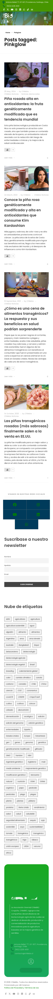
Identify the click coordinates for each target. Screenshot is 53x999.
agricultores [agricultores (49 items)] (20, 619)
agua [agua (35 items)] (32, 625)
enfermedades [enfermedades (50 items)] (12, 729)
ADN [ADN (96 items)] (8, 619)
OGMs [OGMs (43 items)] (42, 781)
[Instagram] (38, 505)
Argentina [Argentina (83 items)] (10, 638)
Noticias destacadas (30, 94)
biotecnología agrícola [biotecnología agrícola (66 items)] (15, 658)
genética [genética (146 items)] (42, 742)
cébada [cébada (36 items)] (9, 710)
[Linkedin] (38, 514)
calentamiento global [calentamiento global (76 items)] (28, 671)
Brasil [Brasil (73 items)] (32, 664)
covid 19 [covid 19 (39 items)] (9, 697)
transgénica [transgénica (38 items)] (23, 833)
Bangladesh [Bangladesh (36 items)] (24, 645)
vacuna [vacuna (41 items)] (37, 846)
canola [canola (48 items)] (39, 677)
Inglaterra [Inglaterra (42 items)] (32, 762)
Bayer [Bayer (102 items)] (36, 645)
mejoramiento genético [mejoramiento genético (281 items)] (36, 768)
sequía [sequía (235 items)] (33, 820)
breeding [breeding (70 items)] (10, 671)
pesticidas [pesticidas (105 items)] (10, 794)
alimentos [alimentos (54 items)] (35, 632)
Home (8, 33)
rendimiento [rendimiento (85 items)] (39, 807)
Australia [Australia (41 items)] (9, 645)
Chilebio (25, 91)
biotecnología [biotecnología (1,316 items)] (29, 651)
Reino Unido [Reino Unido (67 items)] (24, 807)
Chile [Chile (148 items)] (34, 684)
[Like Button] (7, 150)
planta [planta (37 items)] (9, 801)
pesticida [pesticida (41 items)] (33, 788)
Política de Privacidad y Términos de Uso (21, 988)
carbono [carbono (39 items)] (9, 684)
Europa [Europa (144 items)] (27, 736)
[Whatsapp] (26, 524)
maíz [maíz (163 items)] (43, 762)
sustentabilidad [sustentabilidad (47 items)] (36, 827)
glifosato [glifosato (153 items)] (38, 749)
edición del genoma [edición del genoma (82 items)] (14, 723)
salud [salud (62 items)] (18, 814)
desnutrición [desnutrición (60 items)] (23, 710)
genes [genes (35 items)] (17, 742)
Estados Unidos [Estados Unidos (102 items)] (12, 736)
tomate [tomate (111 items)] (9, 833)
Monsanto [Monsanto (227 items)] (35, 775)
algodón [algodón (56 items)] (9, 632)
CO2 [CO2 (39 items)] (19, 690)
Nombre (7, 557)
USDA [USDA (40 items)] (26, 846)
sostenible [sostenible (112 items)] (10, 827)
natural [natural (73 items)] (9, 781)
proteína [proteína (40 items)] (9, 807)
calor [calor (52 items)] (8, 677)
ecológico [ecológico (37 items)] (28, 716)
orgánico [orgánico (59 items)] (10, 788)
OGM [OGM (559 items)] (32, 781)
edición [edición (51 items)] (41, 716)
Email (6, 574)
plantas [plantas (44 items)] (20, 801)
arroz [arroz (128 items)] (22, 638)
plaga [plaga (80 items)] (22, 794)
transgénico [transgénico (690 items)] (38, 833)
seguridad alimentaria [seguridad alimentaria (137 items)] (15, 820)
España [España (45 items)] (27, 729)
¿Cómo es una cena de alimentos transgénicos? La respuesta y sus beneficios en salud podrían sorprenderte (26, 319)
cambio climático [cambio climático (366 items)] (23, 677)
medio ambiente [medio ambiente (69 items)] (13, 768)
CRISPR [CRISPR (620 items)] (21, 697)
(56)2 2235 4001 (13, 6)
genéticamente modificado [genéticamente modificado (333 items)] (18, 749)
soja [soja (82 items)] (43, 820)
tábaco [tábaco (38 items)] (35, 840)
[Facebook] (14, 505)
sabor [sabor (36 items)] (8, 814)
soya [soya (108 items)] (22, 827)
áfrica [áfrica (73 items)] (8, 853)
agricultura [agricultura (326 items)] (35, 619)
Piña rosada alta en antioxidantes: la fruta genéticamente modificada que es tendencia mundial (23, 109)
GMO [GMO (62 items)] (8, 755)
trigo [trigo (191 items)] (24, 840)
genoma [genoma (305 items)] (29, 742)
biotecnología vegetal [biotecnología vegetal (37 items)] (15, 664)
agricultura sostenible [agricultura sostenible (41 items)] (15, 625)
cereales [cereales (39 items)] (22, 684)
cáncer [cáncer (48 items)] (32, 703)
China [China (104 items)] (43, 684)
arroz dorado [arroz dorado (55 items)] (34, 638)
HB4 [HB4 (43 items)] (29, 755)
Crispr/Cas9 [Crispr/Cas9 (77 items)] (35, 697)
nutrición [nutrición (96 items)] (21, 781)
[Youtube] (14, 514)
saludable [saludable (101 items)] (30, 814)
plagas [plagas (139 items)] (33, 794)
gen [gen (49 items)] (7, 742)
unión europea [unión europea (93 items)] (12, 846)
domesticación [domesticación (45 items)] (12, 716)
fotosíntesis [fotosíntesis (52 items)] (40, 736)
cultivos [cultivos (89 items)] (20, 703)
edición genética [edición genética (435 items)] (36, 723)
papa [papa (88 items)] (21, 788)
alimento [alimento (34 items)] (22, 632)
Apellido (7, 565)
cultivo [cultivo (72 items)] (9, 703)
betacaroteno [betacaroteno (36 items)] (12, 651)
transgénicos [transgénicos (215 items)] (11, 840)
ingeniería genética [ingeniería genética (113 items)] (14, 762)
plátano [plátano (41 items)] (32, 801)
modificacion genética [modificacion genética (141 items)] (15, 775)
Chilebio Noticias (11, 94)
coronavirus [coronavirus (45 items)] (32, 690)
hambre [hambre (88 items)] (19, 755)
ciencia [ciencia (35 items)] (9, 690)
